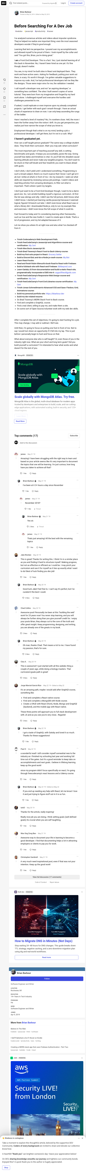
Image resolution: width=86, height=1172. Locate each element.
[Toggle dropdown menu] (78, 355)
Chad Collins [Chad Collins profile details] (26, 608)
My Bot (66, 257)
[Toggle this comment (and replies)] (16, 458)
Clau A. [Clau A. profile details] (23, 662)
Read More (20, 421)
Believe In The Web (46, 1030)
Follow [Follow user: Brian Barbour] (47, 979)
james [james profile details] (23, 454)
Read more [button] (46, 957)
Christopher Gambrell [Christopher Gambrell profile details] (29, 857)
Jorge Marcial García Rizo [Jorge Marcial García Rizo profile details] (31, 685)
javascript (28, 31)
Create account (76, 3)
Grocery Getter (55, 254)
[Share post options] (4, 114)
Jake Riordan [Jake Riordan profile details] (26, 555)
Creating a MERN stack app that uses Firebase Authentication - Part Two (46, 1048)
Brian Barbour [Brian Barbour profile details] (28, 481)
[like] (23, 473)
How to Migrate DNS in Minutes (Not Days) (43, 941)
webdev (19, 31)
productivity (40, 31)
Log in (63, 3)
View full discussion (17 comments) (47, 877)
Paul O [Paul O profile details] (23, 749)
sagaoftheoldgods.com (65, 272)
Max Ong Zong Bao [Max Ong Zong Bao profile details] (28, 833)
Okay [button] (6, 1168)
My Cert (32, 245)
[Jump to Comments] (4, 90)
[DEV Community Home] (3, 3)
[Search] (10, 3)
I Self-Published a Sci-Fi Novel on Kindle (46, 1039)
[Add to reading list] (4, 98)
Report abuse (54, 882)
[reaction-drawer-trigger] (4, 81)
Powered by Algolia (49, 3)
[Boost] (4, 106)
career (50, 31)
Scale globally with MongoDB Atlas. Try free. (45, 397)
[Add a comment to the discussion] (49, 444)
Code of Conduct (41, 882)
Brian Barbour (25, 12)
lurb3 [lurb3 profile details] (23, 808)
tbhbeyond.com (65, 266)
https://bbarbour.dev (55, 293)
